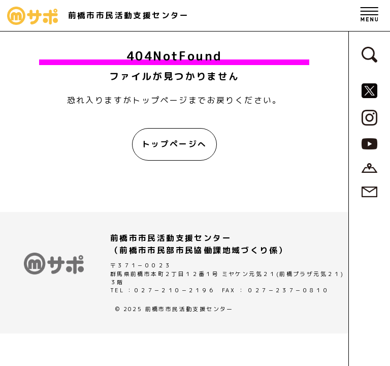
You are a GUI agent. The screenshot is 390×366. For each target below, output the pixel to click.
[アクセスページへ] (369, 167)
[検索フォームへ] (369, 53)
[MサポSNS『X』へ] (369, 90)
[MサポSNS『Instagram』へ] (369, 117)
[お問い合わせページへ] (369, 191)
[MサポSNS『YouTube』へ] (369, 143)
